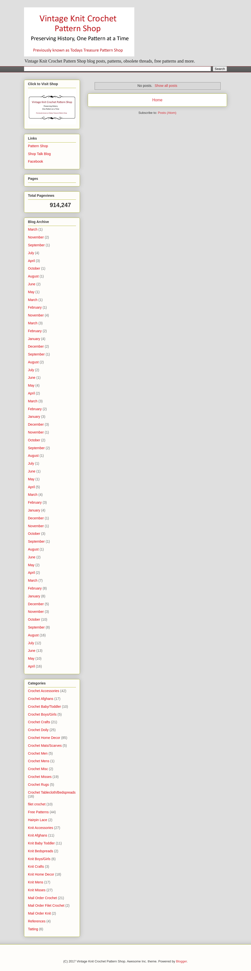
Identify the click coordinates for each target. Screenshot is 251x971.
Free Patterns (38, 812)
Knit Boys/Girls (39, 859)
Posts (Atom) (167, 113)
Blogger (181, 961)
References (37, 921)
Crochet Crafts (39, 722)
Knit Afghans (37, 835)
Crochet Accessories (43, 691)
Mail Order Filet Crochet (46, 905)
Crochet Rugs (38, 785)
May (31, 292)
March (33, 229)
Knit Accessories (40, 828)
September (36, 245)
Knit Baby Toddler (41, 843)
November (36, 237)
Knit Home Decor (41, 874)
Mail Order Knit (39, 913)
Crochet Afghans (40, 699)
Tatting (33, 929)
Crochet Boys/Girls (42, 714)
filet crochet (37, 804)
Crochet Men (38, 753)
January (34, 339)
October (34, 268)
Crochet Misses (39, 777)
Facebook (35, 161)
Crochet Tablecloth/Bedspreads (51, 792)
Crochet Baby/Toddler (44, 707)
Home (157, 100)
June (31, 284)
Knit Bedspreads (40, 851)
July (31, 253)
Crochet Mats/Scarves (45, 746)
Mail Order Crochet (42, 898)
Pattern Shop (38, 146)
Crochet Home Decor (44, 738)
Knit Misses (37, 890)
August (33, 276)
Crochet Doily (38, 730)
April (31, 261)
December (36, 346)
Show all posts (166, 86)
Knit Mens (35, 882)
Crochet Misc (38, 769)
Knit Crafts (36, 866)
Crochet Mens (38, 761)
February (35, 307)
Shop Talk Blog (39, 154)
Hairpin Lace (37, 820)
